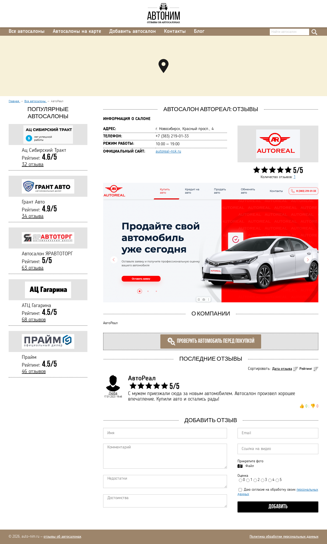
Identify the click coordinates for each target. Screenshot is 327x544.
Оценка (243, 476)
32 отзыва (33, 164)
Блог (199, 31)
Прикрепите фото (250, 461)
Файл (249, 466)
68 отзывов (34, 320)
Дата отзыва (282, 369)
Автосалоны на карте (77, 31)
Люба (113, 393)
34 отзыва (33, 216)
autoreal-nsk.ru (168, 151)
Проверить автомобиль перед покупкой (210, 341)
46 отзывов (34, 371)
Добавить (278, 507)
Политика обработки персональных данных (284, 536)
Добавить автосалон (132, 31)
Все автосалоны (27, 31)
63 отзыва (33, 268)
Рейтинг (305, 369)
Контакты (175, 31)
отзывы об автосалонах (62, 536)
